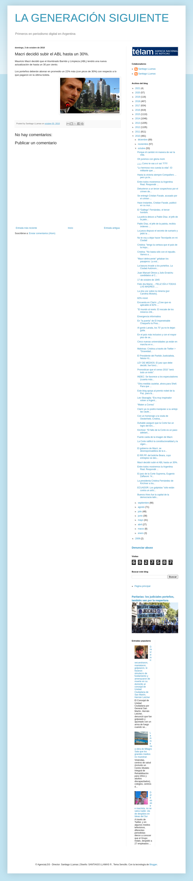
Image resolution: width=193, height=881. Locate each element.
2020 (138, 92)
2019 (138, 97)
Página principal (142, 586)
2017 (138, 105)
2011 (138, 131)
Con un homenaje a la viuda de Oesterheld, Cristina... (152, 417)
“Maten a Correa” (145, 404)
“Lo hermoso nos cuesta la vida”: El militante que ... (154, 169)
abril (140, 524)
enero (141, 533)
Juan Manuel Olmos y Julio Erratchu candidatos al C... (155, 274)
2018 (138, 101)
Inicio (70, 228)
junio (140, 515)
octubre (142, 148)
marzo (141, 528)
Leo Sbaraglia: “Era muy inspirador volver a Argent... (154, 399)
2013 (138, 123)
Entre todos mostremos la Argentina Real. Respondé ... (155, 183)
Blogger (153, 864)
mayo (141, 520)
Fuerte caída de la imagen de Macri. (155, 437)
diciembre (143, 139)
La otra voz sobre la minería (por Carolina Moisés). (153, 292)
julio (140, 511)
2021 (138, 88)
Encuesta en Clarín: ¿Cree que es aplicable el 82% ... (154, 303)
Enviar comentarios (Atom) (42, 233)
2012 (138, 127)
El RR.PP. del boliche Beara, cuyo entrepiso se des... (154, 456)
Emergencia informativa (149, 316)
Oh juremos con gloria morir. (151, 159)
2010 (138, 136)
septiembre (144, 503)
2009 (138, 538)
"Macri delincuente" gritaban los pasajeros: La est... (153, 260)
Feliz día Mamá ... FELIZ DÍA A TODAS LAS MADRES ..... (156, 285)
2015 (138, 114)
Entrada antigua (112, 228)
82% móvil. (142, 298)
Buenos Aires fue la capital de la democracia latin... (153, 496)
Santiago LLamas (147, 69)
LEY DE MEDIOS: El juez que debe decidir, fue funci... (154, 364)
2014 (138, 118)
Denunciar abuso (142, 547)
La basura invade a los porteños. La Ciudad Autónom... (155, 267)
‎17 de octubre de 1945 (148, 280)
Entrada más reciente (26, 228)
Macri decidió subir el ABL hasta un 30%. (157, 462)
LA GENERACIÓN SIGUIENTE (92, 18)
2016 (138, 110)
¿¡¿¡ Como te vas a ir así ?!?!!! (152, 163)
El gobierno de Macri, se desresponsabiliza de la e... (152, 449)
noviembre (143, 144)
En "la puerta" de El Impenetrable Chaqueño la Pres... (153, 322)
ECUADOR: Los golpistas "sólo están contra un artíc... (155, 489)
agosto (141, 507)
